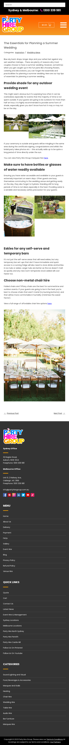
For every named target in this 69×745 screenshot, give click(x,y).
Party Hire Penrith (10, 636)
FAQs (5, 538)
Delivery (6, 527)
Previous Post (11, 413)
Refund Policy (9, 565)
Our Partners (55, 742)
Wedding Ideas (33, 52)
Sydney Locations (11, 620)
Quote (6, 592)
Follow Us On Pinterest (13, 647)
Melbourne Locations (12, 625)
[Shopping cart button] (46, 25)
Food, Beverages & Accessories (17, 680)
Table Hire (7, 707)
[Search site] (34, 5)
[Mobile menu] (63, 25)
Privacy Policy (9, 560)
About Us (7, 521)
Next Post (59, 413)
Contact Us (8, 603)
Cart (5, 598)
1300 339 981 (50, 10)
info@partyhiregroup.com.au (16, 489)
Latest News (8, 609)
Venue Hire (8, 571)
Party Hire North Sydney (13, 631)
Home (5, 516)
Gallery (6, 543)
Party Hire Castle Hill (12, 642)
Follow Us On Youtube (12, 653)
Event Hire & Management (15, 614)
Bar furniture (8, 718)
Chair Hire (7, 696)
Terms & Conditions (55, 739)
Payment (7, 532)
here (46, 158)
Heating (6, 691)
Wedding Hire (9, 702)
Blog (5, 554)
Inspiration (19, 52)
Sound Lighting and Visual (14, 674)
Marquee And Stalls (11, 685)
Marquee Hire (9, 724)
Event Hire (7, 549)
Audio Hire (7, 713)
